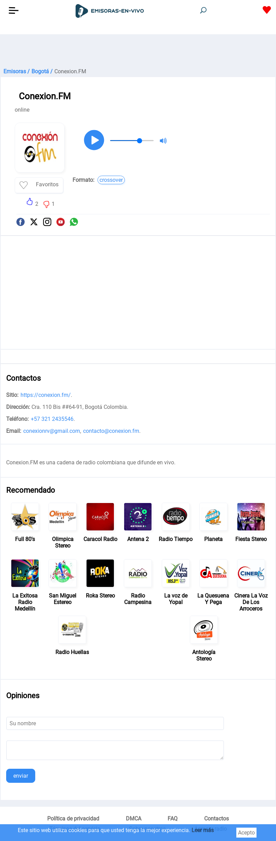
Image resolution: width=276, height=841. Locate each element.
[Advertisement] (138, 51)
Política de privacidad (73, 818)
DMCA (133, 818)
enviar (20, 776)
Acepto (246, 832)
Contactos (216, 818)
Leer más (203, 830)
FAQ (173, 818)
